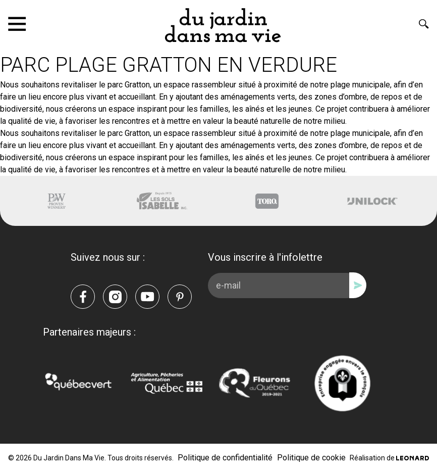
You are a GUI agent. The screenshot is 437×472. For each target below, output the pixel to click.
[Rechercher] (424, 24)
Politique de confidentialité (225, 457)
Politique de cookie (311, 457)
